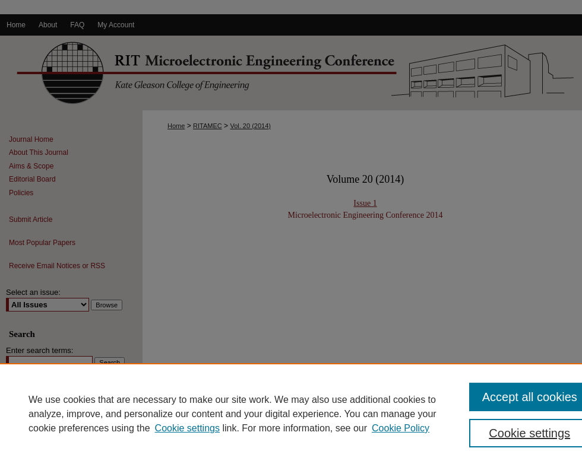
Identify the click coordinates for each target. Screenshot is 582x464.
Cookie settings (187, 428)
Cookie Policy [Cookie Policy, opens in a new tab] (400, 428)
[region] (291, 413)
